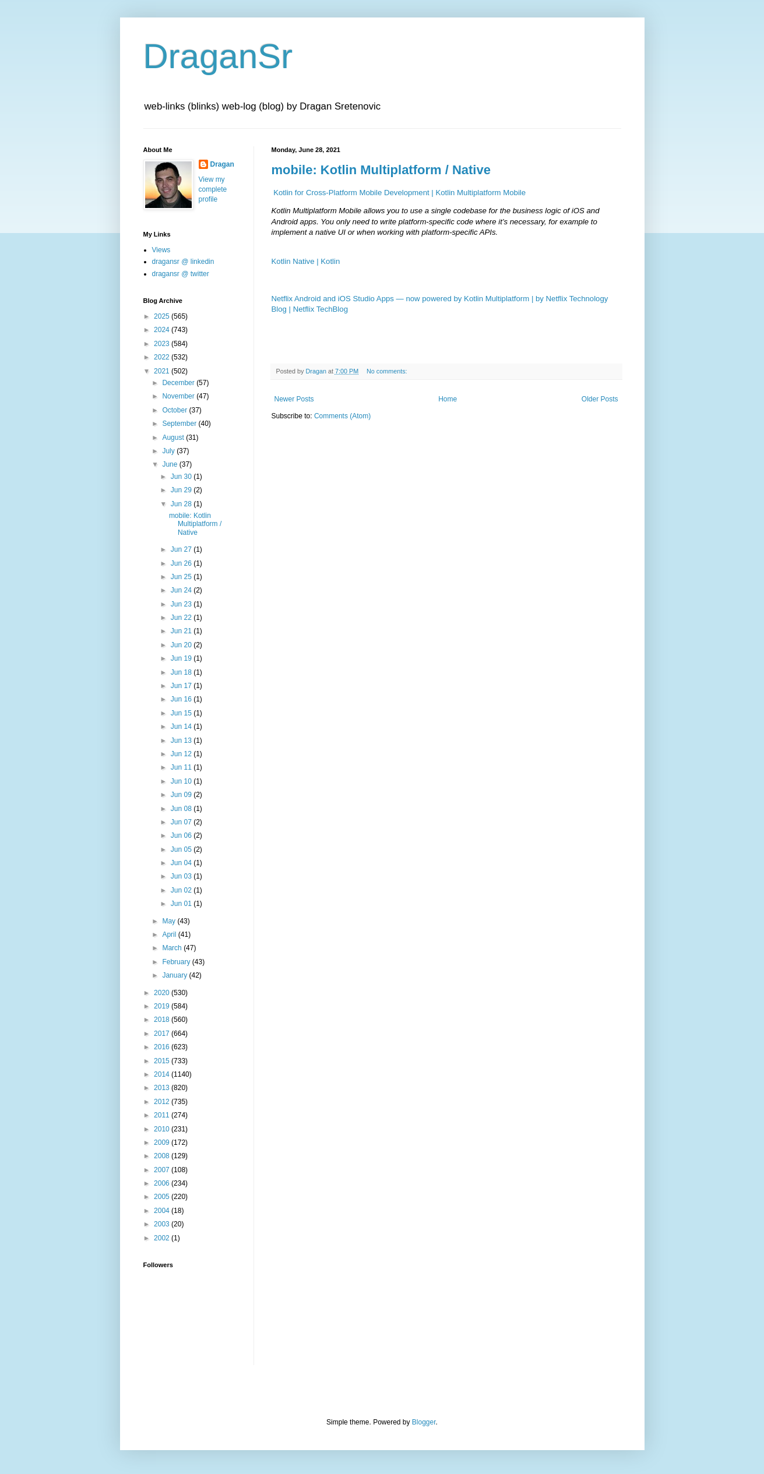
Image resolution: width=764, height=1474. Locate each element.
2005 (162, 1197)
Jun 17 (182, 686)
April (170, 934)
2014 (162, 1074)
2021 (162, 371)
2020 (162, 993)
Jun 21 (182, 631)
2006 (162, 1183)
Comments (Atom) (342, 416)
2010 (162, 1129)
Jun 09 (182, 795)
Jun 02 (182, 890)
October (175, 410)
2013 (162, 1088)
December (179, 383)
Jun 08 (182, 809)
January (175, 975)
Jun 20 (182, 645)
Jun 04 (182, 863)
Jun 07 (182, 822)
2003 (162, 1224)
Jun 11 (182, 767)
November (179, 396)
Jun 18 (182, 672)
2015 (162, 1061)
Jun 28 (182, 504)
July (169, 451)
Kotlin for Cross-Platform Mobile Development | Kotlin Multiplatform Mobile (399, 192)
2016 (162, 1047)
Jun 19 (182, 658)
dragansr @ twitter (180, 274)
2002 (162, 1238)
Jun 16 (182, 699)
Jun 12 (182, 754)
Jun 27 (182, 549)
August (174, 437)
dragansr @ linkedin (183, 262)
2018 (162, 1019)
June (170, 464)
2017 (162, 1033)
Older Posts (600, 399)
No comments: (388, 371)
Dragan (222, 164)
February (177, 962)
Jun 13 (182, 740)
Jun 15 (182, 713)
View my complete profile (213, 189)
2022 (162, 357)
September (180, 423)
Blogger (424, 1422)
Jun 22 (182, 617)
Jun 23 (182, 604)
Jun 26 (182, 563)
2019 (162, 1006)
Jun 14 (182, 726)
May (169, 921)
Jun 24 (182, 590)
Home (447, 399)
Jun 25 (182, 577)
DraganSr (218, 56)
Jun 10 (182, 781)
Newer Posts (294, 399)
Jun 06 (182, 835)
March (173, 948)
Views (161, 250)
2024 (162, 330)
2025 (162, 316)
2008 (162, 1156)
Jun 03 (182, 876)
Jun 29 (182, 490)
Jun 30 (182, 476)
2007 (162, 1170)
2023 (162, 344)
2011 (162, 1115)
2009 (162, 1142)
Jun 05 (182, 849)
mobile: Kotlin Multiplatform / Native (381, 170)
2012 (162, 1102)
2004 (162, 1211)
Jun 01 (182, 904)
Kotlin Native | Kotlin (306, 261)
